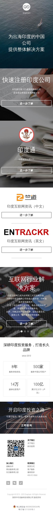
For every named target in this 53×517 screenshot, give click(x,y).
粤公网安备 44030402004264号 (26, 509)
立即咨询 (26, 428)
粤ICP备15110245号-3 (26, 512)
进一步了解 (26, 106)
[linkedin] (8, 483)
